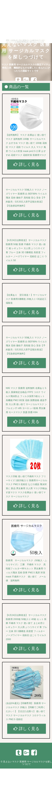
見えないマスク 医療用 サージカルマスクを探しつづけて (26, 50)
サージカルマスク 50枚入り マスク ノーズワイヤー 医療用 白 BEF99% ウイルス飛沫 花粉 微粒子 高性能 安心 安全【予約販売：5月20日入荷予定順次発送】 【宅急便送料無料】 (26, 198)
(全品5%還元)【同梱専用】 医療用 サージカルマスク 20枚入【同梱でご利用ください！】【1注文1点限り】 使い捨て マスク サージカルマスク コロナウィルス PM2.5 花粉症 (26, 711)
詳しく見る (27, 164)
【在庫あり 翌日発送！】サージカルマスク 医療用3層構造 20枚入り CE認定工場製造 (26, 299)
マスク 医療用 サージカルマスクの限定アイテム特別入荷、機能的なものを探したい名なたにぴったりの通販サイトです (26, 67)
